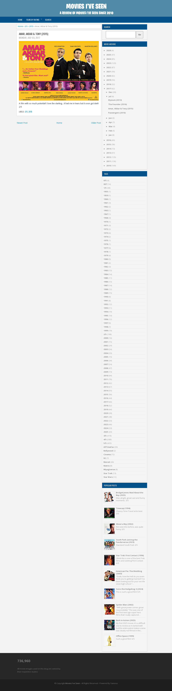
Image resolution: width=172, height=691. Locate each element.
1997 (106, 323)
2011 (108, 161)
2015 (31, 26)
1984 (106, 274)
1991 (106, 300)
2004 (106, 353)
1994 (106, 311)
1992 (106, 304)
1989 (106, 293)
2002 (106, 345)
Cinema (107, 454)
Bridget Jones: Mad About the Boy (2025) (129, 493)
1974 (106, 236)
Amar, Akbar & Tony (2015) (33, 34)
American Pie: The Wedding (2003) (129, 572)
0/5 (105, 180)
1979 (106, 255)
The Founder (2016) (117, 104)
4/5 (105, 439)
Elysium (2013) (115, 100)
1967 (106, 214)
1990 (106, 296)
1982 (106, 266)
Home (20, 19)
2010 (108, 165)
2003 (106, 349)
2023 (108, 63)
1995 (106, 315)
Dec (111, 92)
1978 (106, 251)
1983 (106, 270)
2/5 (26, 26)
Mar (111, 126)
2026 (108, 50)
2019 (108, 80)
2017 (108, 88)
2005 (106, 357)
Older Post (96, 122)
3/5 (105, 435)
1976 (106, 244)
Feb (110, 130)
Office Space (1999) (125, 636)
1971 (106, 225)
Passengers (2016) (117, 112)
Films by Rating (32, 19)
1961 (106, 203)
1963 (106, 210)
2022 (108, 67)
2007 (106, 364)
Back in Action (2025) (125, 620)
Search (48, 19)
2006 (106, 360)
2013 (108, 153)
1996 (106, 319)
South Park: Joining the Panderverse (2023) (126, 540)
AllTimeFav (109, 447)
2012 (108, 157)
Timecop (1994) (123, 508)
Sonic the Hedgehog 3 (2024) (129, 589)
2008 (106, 368)
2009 (106, 372)
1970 (106, 221)
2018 (108, 84)
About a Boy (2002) (124, 524)
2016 (108, 140)
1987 (106, 285)
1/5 (105, 188)
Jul (110, 96)
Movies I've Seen (72, 683)
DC (105, 458)
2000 (106, 338)
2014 (108, 148)
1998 (106, 327)
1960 (106, 199)
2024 (108, 59)
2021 (108, 71)
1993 (106, 308)
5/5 (105, 443)
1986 (106, 281)
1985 (106, 278)
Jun (110, 118)
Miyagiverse (109, 469)
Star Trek (108, 473)
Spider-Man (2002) (124, 604)
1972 (106, 229)
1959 (106, 195)
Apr (110, 122)
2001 (106, 342)
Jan (110, 135)
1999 (106, 330)
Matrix (107, 465)
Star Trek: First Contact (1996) (130, 555)
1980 (106, 259)
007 (105, 184)
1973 (106, 233)
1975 (106, 240)
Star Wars (108, 477)
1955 (106, 191)
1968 (106, 218)
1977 (106, 248)
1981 (106, 263)
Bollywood (108, 450)
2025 (108, 54)
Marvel (107, 462)
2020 (108, 76)
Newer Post (22, 122)
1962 (106, 206)
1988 (106, 289)
